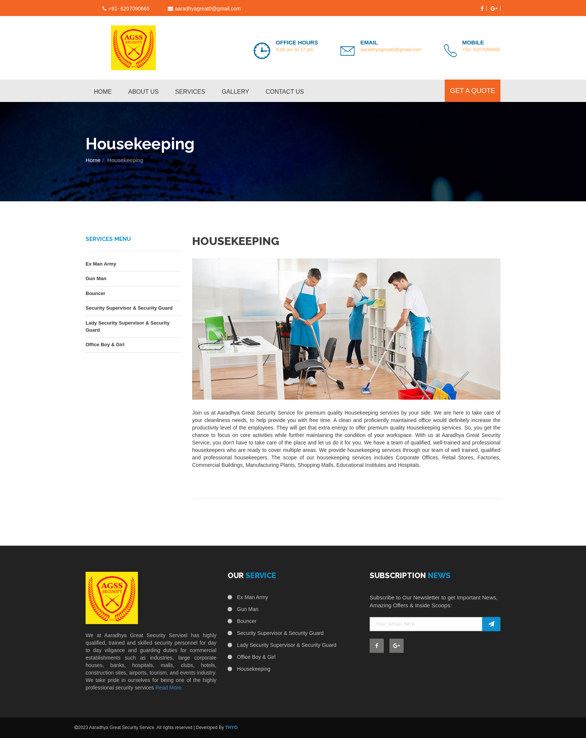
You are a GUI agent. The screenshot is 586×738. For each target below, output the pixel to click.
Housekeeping (254, 669)
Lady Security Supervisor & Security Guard (128, 326)
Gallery (235, 92)
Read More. (169, 688)
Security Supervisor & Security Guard (129, 308)
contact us (285, 92)
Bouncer (95, 293)
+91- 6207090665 (481, 49)
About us (143, 92)
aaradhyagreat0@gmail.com (208, 9)
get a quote (472, 90)
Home (103, 92)
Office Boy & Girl (105, 344)
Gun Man (96, 278)
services (190, 92)
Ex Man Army (101, 264)
